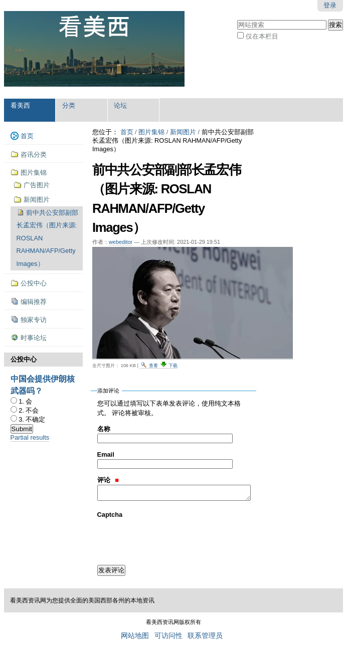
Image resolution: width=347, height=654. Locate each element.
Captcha (110, 514)
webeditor (120, 242)
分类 (68, 105)
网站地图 (135, 635)
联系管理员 (205, 635)
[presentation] (173, 538)
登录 (329, 5)
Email (105, 454)
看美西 (20, 105)
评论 (108, 480)
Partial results (30, 437)
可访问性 (168, 635)
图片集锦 (151, 132)
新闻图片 (183, 132)
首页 (126, 132)
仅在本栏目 (262, 36)
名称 (103, 429)
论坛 (120, 105)
